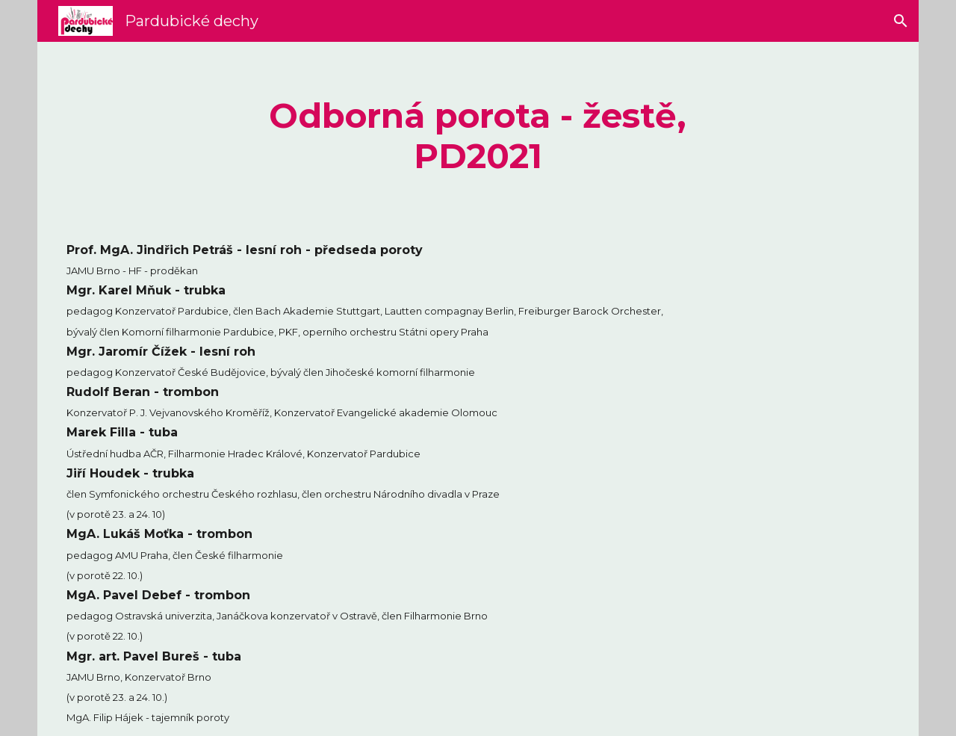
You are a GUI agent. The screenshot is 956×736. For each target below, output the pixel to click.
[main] (478, 136)
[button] (901, 21)
